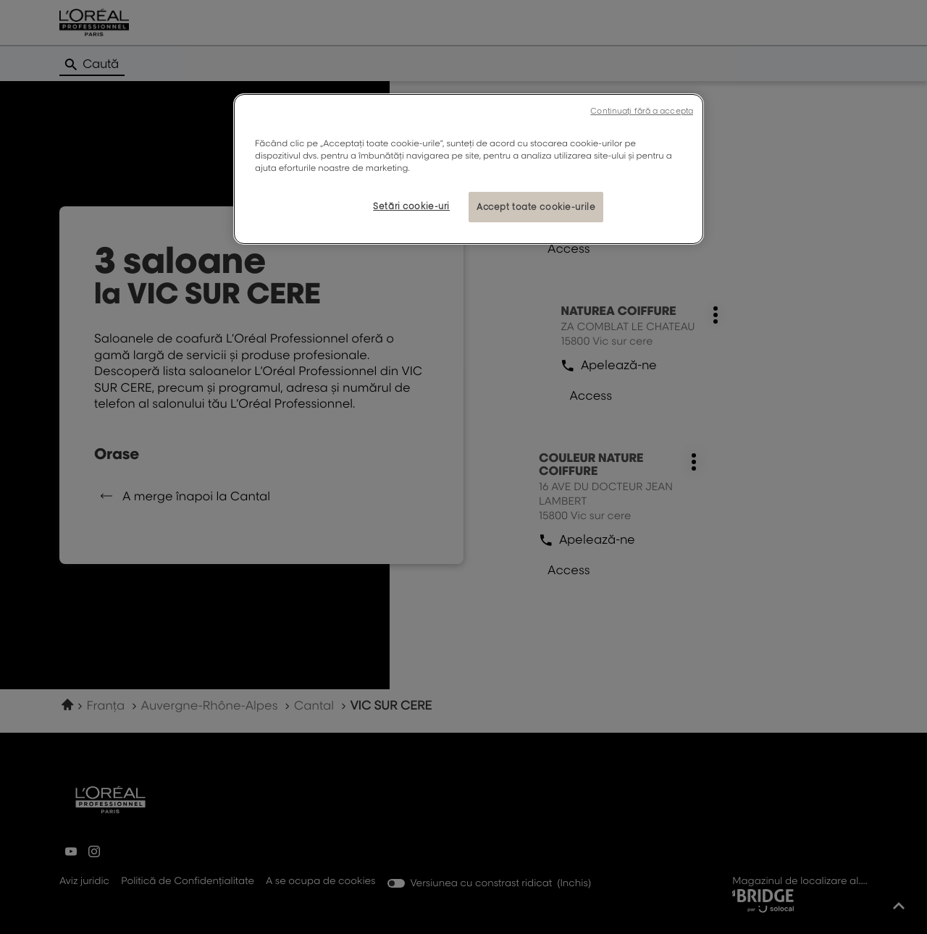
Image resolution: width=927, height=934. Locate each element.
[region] (468, 169)
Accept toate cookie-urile (536, 206)
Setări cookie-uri (411, 206)
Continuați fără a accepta (641, 111)
